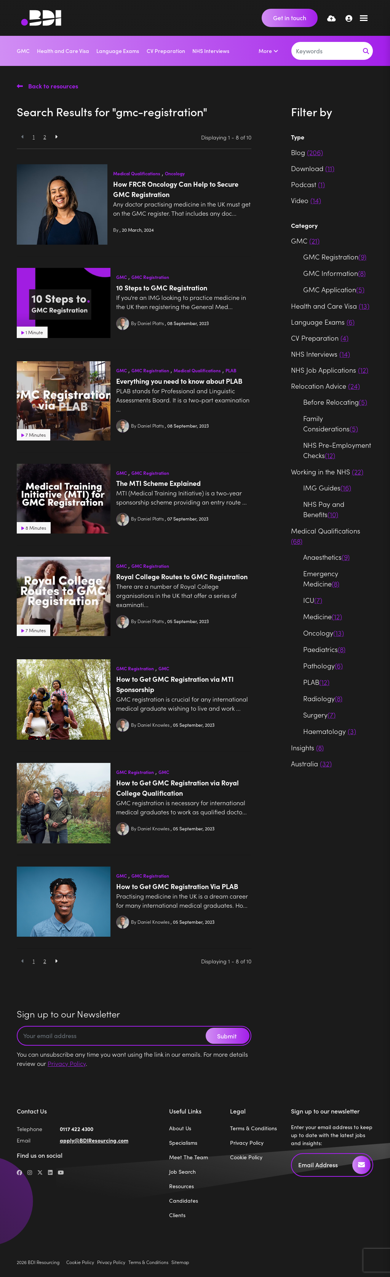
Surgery (319, 714)
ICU (312, 600)
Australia (311, 763)
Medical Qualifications (136, 173)
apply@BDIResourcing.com (94, 1140)
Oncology (175, 173)
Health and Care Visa (63, 50)
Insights (307, 747)
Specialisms (183, 1142)
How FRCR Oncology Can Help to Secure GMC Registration (175, 189)
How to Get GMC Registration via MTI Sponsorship (175, 684)
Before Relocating (335, 402)
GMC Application (333, 289)
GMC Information (334, 273)
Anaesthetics (326, 557)
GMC (23, 50)
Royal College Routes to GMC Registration (182, 576)
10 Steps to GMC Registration (161, 287)
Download (312, 168)
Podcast (308, 184)
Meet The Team (188, 1157)
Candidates (183, 1200)
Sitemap (180, 1262)
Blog (307, 152)
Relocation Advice (325, 386)
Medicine (322, 616)
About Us (180, 1128)
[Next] (56, 136)
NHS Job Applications (329, 370)
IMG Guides (327, 487)
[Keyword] (325, 51)
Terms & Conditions (253, 1128)
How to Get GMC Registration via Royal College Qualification (177, 788)
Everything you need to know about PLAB (179, 381)
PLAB (231, 370)
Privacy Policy (67, 1063)
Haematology (329, 731)
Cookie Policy (246, 1157)
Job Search (182, 1171)
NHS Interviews (210, 50)
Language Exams (117, 50)
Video (306, 200)
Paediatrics (324, 649)
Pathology (323, 665)
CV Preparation (166, 50)
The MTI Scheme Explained (158, 483)
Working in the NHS (327, 471)
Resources (181, 1186)
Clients (177, 1215)
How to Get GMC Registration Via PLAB (177, 886)
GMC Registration (150, 277)
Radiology (322, 698)
